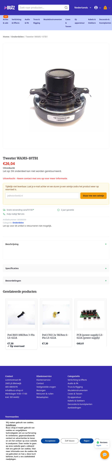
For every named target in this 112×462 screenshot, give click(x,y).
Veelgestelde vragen (46, 386)
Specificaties (56, 268)
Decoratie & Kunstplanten (80, 404)
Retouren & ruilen (45, 393)
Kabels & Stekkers (76, 400)
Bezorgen (41, 390)
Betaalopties (42, 397)
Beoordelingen (56, 280)
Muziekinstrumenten (52, 19)
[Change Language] (82, 7)
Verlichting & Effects (77, 379)
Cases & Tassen (75, 393)
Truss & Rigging (75, 386)
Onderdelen (17, 36)
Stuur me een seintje (93, 195)
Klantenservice (43, 379)
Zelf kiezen (68, 439)
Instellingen (11, 422)
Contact (40, 383)
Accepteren (48, 439)
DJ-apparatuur (74, 397)
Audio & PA (73, 383)
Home (6, 36)
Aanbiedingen (74, 407)
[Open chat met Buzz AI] (104, 454)
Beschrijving (56, 244)
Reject (86, 439)
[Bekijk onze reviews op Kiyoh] (102, 444)
